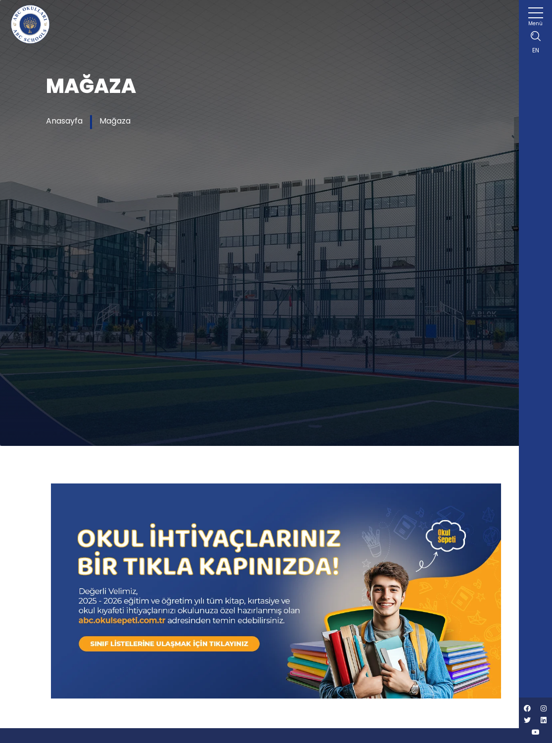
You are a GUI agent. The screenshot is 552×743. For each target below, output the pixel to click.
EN (535, 50)
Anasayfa (64, 121)
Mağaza (115, 121)
